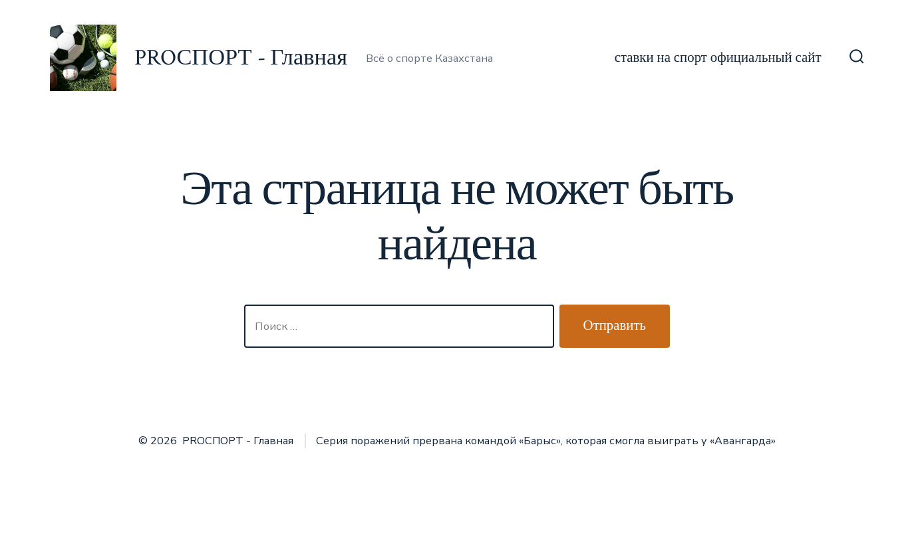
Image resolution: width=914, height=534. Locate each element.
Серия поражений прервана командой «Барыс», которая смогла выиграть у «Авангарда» (546, 441)
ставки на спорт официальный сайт (718, 58)
